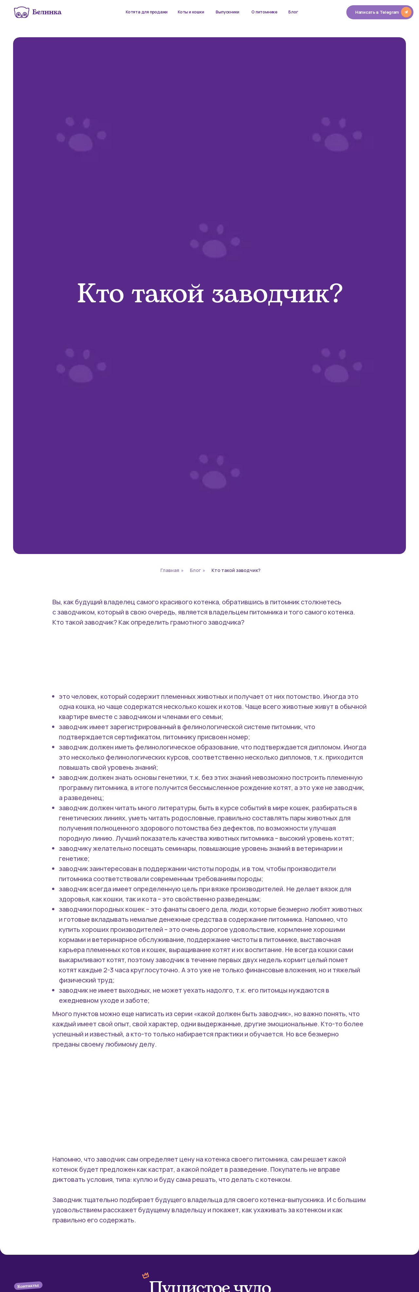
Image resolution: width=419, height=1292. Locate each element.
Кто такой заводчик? (236, 570)
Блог (195, 570)
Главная (169, 570)
